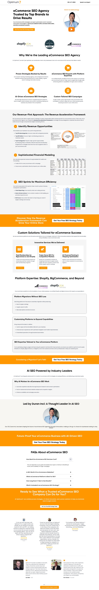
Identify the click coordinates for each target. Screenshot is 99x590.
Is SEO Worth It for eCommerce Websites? (40, 472)
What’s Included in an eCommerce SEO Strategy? (42, 485)
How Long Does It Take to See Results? (38, 481)
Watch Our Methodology (71, 10)
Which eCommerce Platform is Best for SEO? (41, 476)
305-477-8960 (73, 2)
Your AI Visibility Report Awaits (49, 587)
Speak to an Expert (86, 2)
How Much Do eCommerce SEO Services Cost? (41, 459)
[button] (49, 459)
